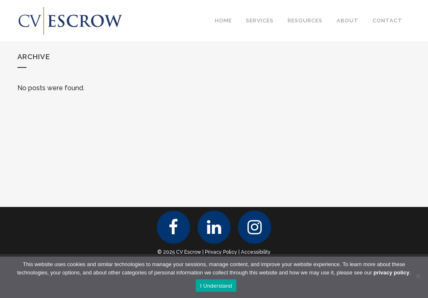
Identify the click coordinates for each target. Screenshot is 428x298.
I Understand (216, 286)
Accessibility (256, 252)
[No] (418, 276)
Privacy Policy (221, 252)
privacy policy (391, 272)
